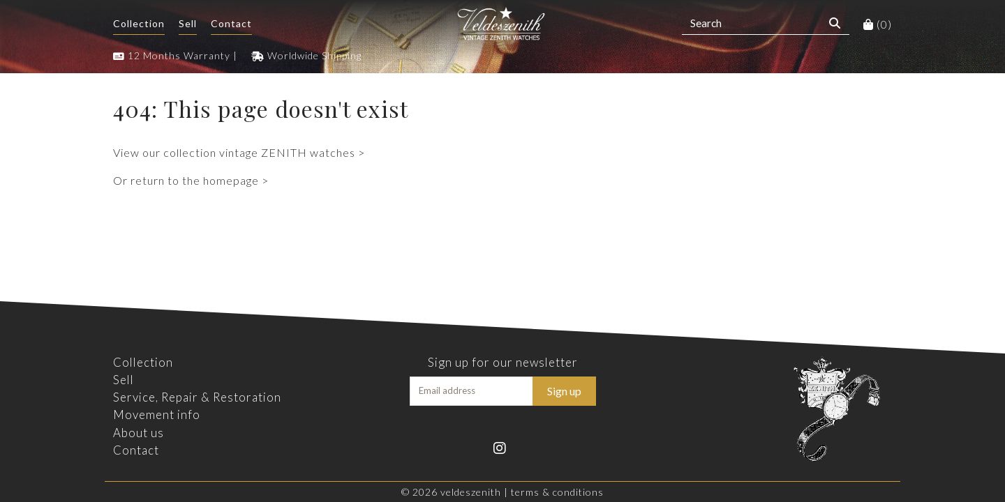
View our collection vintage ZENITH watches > (239, 152)
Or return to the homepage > (191, 180)
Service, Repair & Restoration (197, 397)
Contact (231, 23)
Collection (139, 23)
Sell (188, 23)
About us (138, 432)
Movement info (156, 414)
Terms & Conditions (557, 492)
